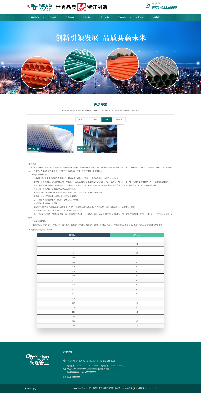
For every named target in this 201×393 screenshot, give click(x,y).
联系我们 (157, 17)
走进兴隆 (52, 17)
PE (106, 119)
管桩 (34, 389)
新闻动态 (87, 17)
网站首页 (35, 17)
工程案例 (122, 17)
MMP (95, 119)
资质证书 (104, 17)
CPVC (81, 119)
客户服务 (139, 17)
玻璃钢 (119, 119)
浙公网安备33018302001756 (145, 388)
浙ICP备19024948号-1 (123, 388)
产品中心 (70, 17)
